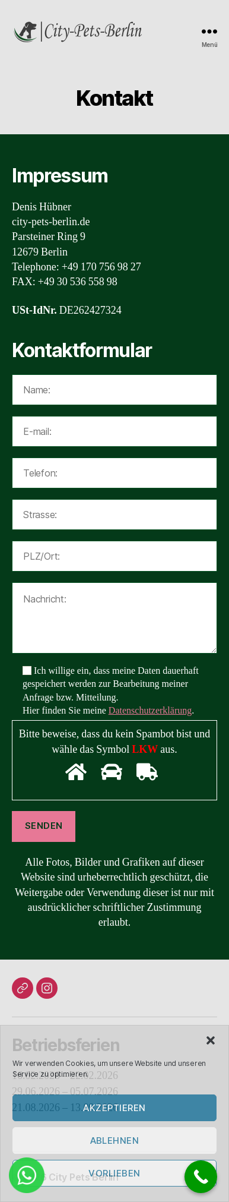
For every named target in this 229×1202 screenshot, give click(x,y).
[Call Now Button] (201, 1176)
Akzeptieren (114, 1107)
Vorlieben (114, 1173)
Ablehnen (114, 1140)
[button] (211, 1040)
